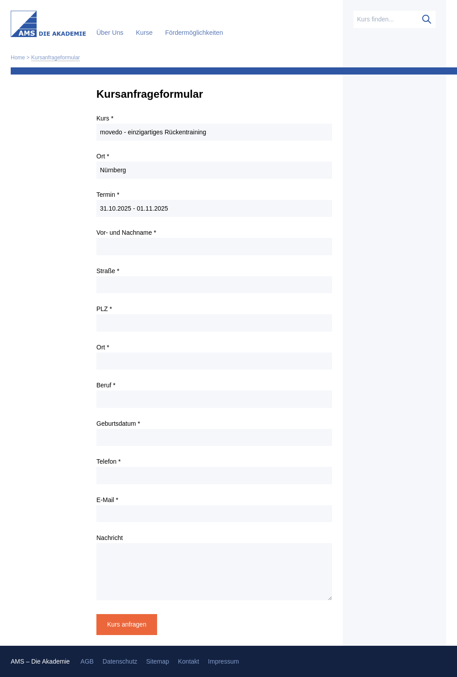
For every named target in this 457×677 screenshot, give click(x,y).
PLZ (104, 308)
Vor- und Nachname (126, 232)
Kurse (145, 32)
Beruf (106, 385)
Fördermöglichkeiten (194, 32)
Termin (107, 194)
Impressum (223, 661)
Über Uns (110, 32)
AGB (87, 661)
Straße (107, 270)
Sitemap (157, 661)
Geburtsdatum (118, 423)
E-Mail (107, 499)
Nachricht (109, 537)
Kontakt (188, 661)
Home (18, 57)
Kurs (104, 118)
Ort (102, 156)
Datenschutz (120, 661)
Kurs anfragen (126, 624)
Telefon (108, 461)
